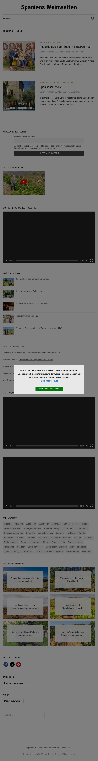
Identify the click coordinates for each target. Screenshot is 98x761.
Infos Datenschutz (49, 381)
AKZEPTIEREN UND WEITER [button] (49, 389)
